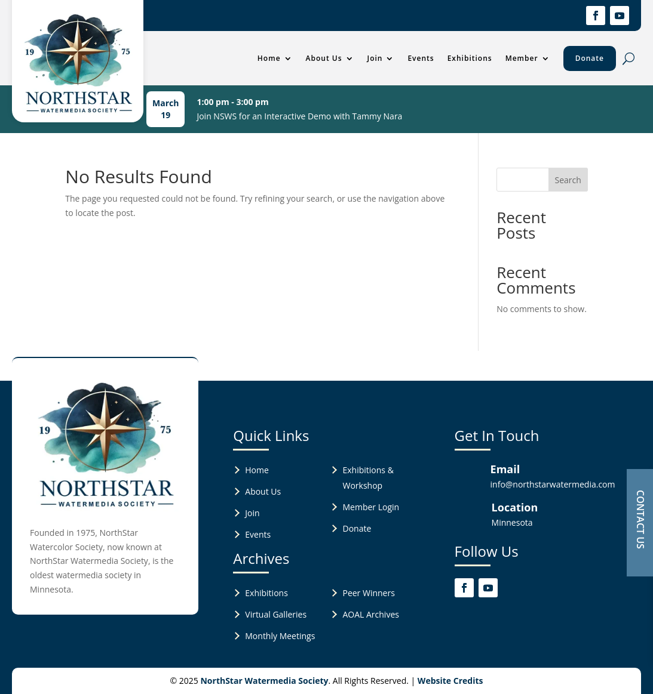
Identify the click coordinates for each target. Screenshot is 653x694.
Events (420, 58)
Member (521, 58)
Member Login (370, 507)
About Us (324, 58)
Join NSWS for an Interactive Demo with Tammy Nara (299, 116)
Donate (589, 58)
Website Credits (450, 680)
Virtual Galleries (275, 614)
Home (269, 58)
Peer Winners (368, 593)
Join (375, 58)
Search (568, 180)
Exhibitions (469, 58)
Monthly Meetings (280, 635)
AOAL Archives (370, 614)
